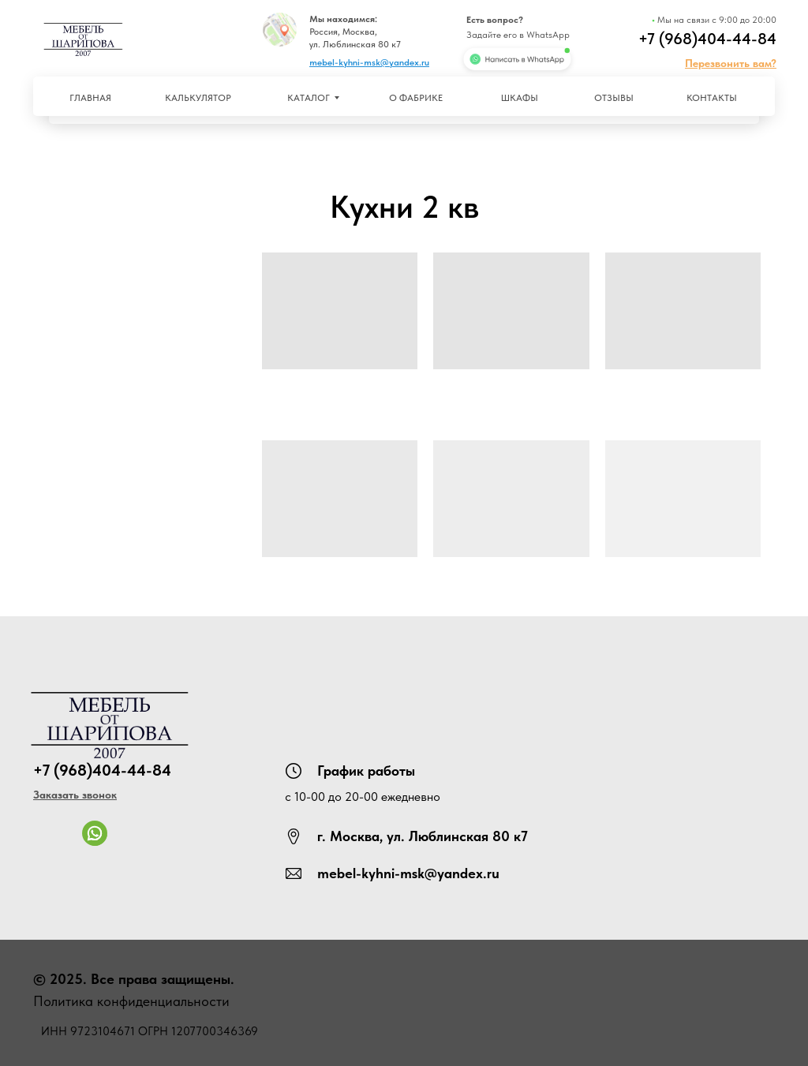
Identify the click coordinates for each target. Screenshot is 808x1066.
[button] (730, 63)
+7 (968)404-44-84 (707, 38)
